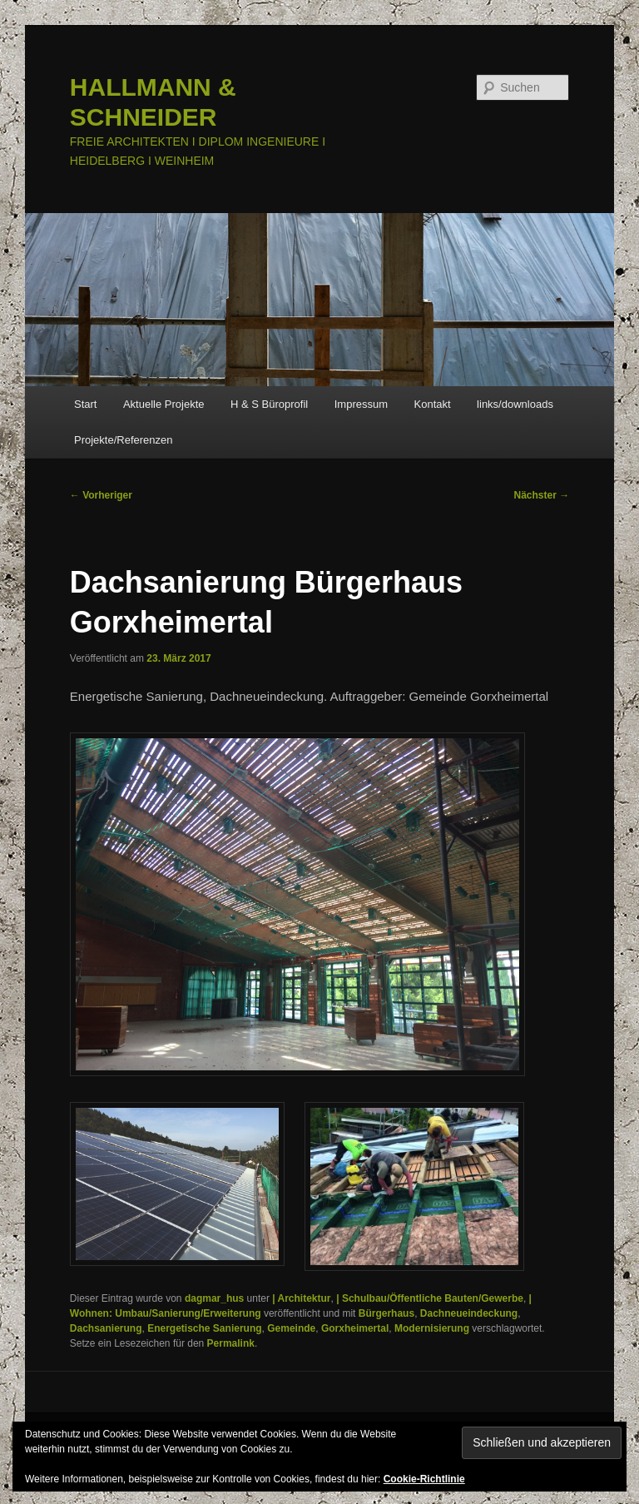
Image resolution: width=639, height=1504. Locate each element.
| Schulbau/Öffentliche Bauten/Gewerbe (429, 1298)
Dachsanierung (106, 1328)
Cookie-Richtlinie (424, 1479)
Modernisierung (431, 1328)
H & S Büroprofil (269, 404)
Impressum (361, 404)
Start (85, 404)
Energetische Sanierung (204, 1328)
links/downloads (515, 404)
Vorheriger (101, 495)
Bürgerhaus (386, 1313)
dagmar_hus (214, 1298)
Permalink (231, 1343)
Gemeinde (291, 1328)
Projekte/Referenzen (123, 440)
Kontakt (432, 404)
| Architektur (301, 1298)
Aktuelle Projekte (164, 404)
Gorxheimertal (355, 1328)
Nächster (542, 495)
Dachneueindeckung (469, 1313)
